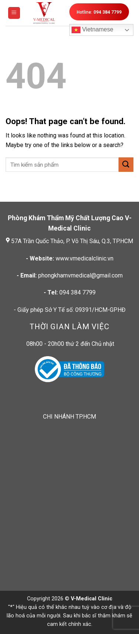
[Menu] (14, 13)
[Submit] (126, 164)
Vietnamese (92, 29)
